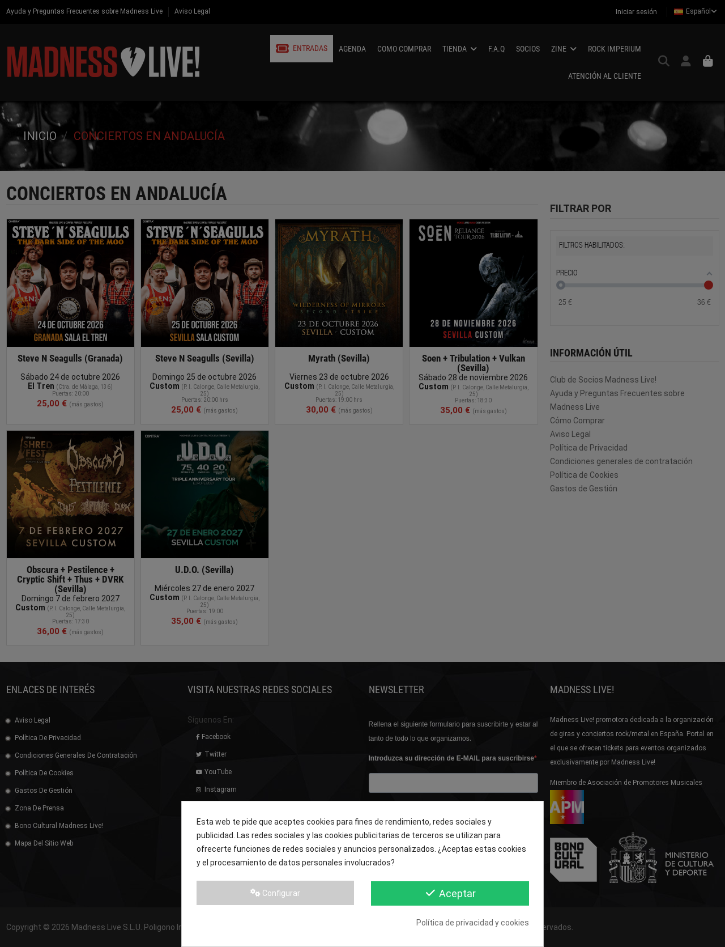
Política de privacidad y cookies (472, 922)
